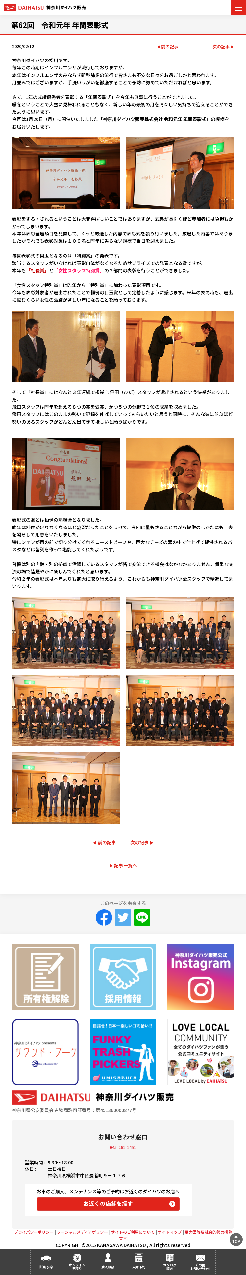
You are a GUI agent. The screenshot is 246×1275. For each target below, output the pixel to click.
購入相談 (107, 1266)
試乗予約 (46, 1266)
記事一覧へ (125, 865)
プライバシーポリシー (34, 1232)
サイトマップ (170, 1232)
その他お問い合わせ (200, 1267)
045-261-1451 (123, 1147)
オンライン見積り (77, 1267)
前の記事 (169, 47)
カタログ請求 (169, 1267)
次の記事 (221, 47)
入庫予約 (138, 1266)
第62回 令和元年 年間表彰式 (59, 24)
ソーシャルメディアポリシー (82, 1232)
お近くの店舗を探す (108, 1203)
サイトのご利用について (133, 1232)
